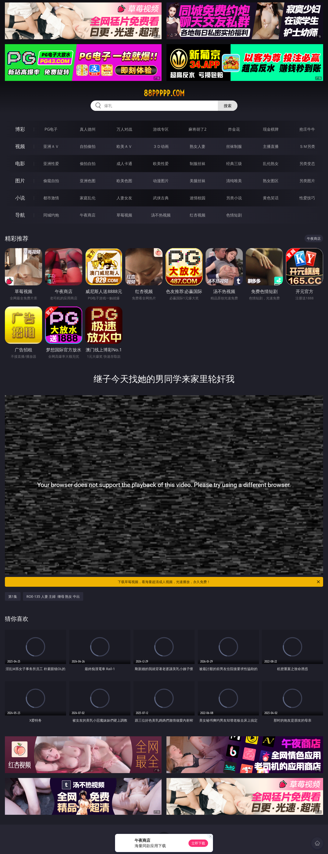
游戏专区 (161, 129)
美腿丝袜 (197, 180)
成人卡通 (124, 163)
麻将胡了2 (197, 129)
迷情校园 (197, 198)
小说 (20, 197)
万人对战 (124, 129)
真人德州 (87, 129)
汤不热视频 (161, 215)
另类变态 (307, 163)
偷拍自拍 (87, 163)
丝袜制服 (234, 146)
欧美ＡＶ (124, 146)
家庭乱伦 (87, 198)
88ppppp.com (164, 93)
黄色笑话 (271, 198)
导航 (20, 215)
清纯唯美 (234, 180)
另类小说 (234, 198)
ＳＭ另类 (307, 146)
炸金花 (234, 129)
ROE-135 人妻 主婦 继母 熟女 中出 (53, 596)
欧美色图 (124, 180)
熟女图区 (271, 180)
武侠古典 (161, 198)
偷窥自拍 (51, 180)
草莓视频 (124, 215)
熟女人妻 (197, 146)
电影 (20, 163)
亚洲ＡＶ (51, 146)
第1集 (12, 596)
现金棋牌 (271, 129)
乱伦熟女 (271, 163)
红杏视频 (197, 215)
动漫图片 (161, 180)
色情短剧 (234, 215)
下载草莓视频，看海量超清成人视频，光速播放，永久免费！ (219, 582)
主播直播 (271, 146)
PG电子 (51, 129)
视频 (20, 146)
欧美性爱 (161, 163)
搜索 (228, 105)
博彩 (20, 129)
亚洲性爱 (51, 163)
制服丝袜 (197, 163)
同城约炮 (51, 215)
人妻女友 (124, 198)
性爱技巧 (307, 198)
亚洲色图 (87, 180)
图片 (20, 180)
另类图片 (307, 180)
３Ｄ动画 (161, 146)
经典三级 (234, 163)
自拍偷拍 (87, 146)
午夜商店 (87, 215)
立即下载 (198, 843)
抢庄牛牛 (307, 129)
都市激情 (51, 198)
